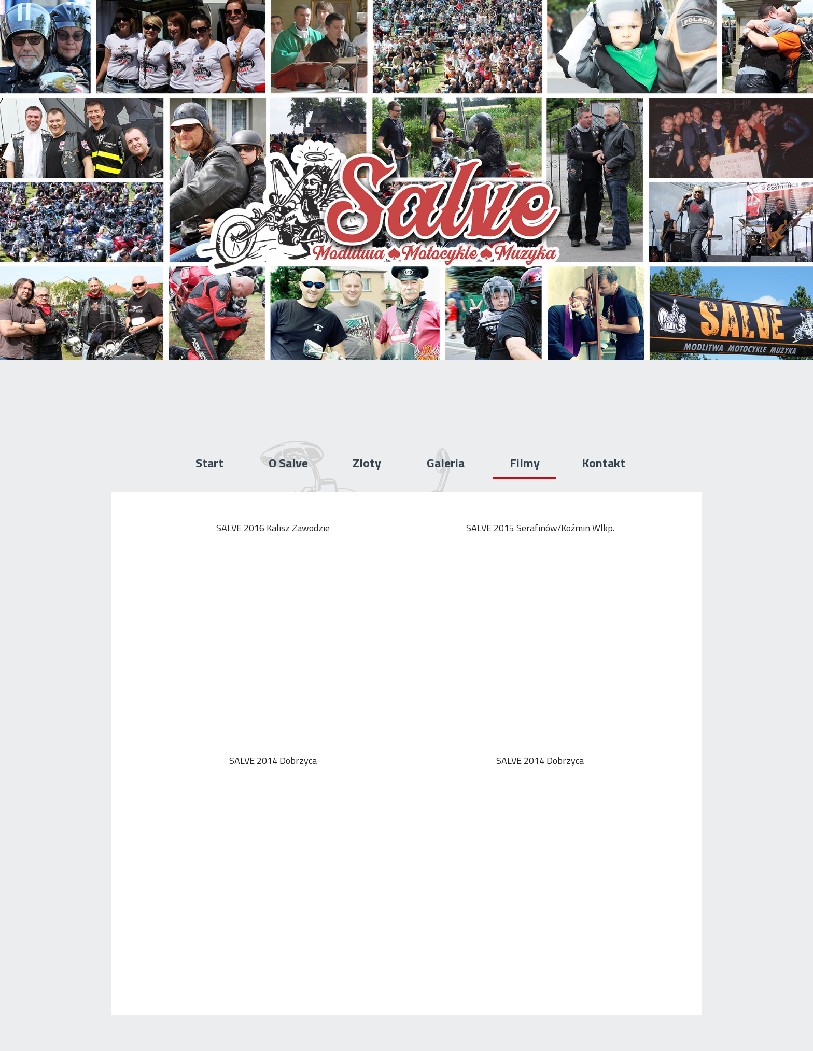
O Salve (288, 463)
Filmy (525, 463)
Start (209, 463)
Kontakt (603, 463)
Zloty (367, 463)
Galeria (446, 463)
